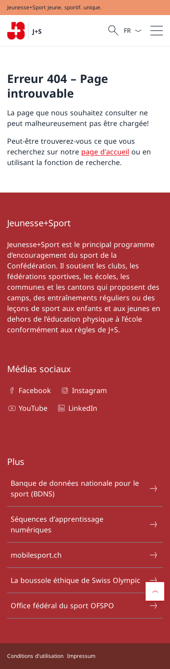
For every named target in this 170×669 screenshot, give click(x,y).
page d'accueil (105, 152)
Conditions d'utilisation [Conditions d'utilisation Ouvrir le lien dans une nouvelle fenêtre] (35, 656)
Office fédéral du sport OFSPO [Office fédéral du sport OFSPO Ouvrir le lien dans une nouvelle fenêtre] (84, 605)
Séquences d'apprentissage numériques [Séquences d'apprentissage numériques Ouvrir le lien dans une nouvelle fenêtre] (84, 524)
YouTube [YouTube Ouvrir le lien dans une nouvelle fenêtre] (27, 408)
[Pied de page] (85, 656)
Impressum (81, 656)
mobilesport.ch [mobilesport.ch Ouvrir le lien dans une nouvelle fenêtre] (84, 555)
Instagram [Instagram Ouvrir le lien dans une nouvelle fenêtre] (83, 390)
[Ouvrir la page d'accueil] (24, 30)
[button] (155, 591)
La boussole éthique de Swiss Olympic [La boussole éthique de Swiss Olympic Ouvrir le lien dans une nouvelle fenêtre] (84, 580)
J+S (37, 31)
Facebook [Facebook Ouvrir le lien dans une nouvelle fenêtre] (29, 390)
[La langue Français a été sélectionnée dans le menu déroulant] (132, 30)
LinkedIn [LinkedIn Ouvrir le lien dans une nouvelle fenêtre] (76, 408)
